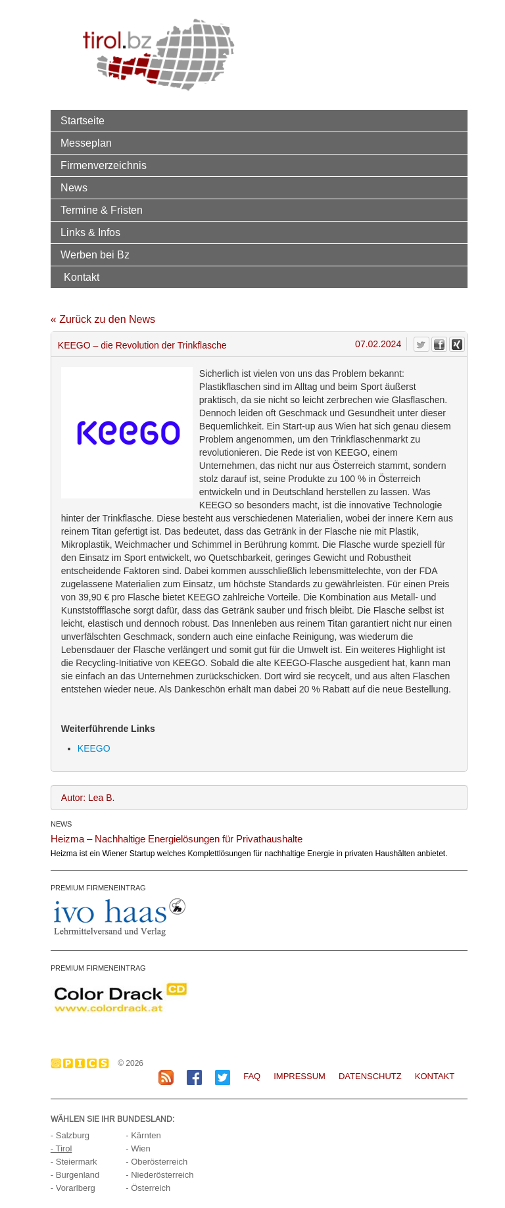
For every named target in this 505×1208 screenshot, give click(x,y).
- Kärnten (143, 1135)
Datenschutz (370, 1076)
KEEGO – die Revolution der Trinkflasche (142, 345)
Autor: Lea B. (88, 797)
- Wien (138, 1148)
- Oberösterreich (156, 1162)
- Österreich (148, 1188)
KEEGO (94, 748)
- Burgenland (75, 1175)
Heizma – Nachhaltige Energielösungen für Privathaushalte (176, 838)
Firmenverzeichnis (103, 165)
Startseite (82, 120)
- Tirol (61, 1148)
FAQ (251, 1076)
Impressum (299, 1076)
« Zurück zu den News (103, 319)
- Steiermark (74, 1162)
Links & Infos (90, 232)
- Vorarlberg (73, 1188)
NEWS (61, 824)
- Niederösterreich (159, 1175)
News (73, 187)
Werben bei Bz (95, 254)
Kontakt (81, 277)
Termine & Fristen (101, 210)
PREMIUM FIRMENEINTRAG (98, 887)
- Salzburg (70, 1135)
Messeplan (86, 143)
